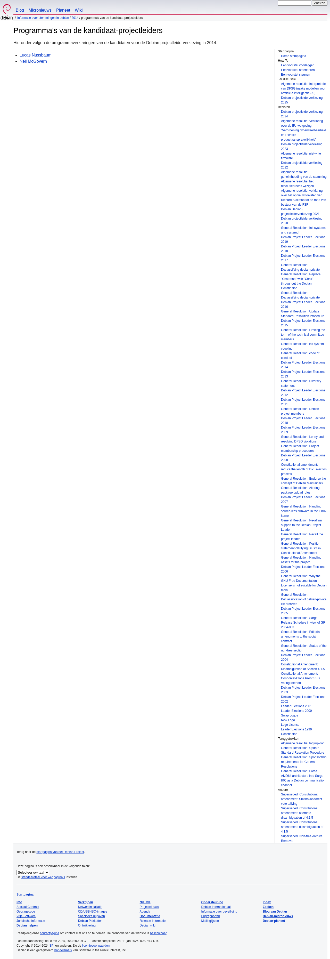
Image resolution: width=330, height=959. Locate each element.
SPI (52, 945)
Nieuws (145, 902)
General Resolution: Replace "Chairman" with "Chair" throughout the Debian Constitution (300, 281)
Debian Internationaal (215, 907)
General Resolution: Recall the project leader (302, 537)
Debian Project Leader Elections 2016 (303, 304)
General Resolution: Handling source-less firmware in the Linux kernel (303, 511)
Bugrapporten (210, 916)
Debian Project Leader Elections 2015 (303, 323)
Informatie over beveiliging (219, 911)
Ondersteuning (212, 902)
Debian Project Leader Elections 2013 (303, 374)
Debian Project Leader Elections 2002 (303, 699)
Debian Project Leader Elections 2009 (303, 430)
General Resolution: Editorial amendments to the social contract (300, 636)
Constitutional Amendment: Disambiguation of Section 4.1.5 (303, 667)
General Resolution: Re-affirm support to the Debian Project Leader (301, 525)
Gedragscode (25, 911)
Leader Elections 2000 (296, 711)
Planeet (63, 10)
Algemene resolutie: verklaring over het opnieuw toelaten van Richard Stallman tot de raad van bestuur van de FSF (303, 197)
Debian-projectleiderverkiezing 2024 (302, 114)
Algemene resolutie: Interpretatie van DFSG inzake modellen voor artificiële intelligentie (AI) (303, 88)
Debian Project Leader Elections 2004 (303, 657)
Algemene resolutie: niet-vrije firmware (301, 156)
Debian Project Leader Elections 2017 (303, 258)
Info (19, 902)
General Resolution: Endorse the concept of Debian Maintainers (303, 481)
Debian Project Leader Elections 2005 (303, 611)
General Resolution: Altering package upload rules (300, 490)
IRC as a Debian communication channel (303, 783)
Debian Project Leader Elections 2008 (303, 458)
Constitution (289, 734)
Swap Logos (289, 715)
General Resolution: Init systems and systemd (303, 230)
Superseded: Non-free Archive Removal (302, 838)
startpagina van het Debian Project (60, 852)
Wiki (78, 10)
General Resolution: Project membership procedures (300, 448)
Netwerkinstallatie (90, 907)
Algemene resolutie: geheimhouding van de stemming (304, 174)
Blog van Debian (275, 911)
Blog (20, 10)
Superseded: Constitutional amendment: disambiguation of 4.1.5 (302, 826)
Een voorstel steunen (295, 74)
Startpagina (25, 894)
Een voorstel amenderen (298, 70)
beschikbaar (158, 933)
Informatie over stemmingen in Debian (43, 18)
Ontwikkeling (87, 925)
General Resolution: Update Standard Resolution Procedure (302, 314)
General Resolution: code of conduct (300, 355)
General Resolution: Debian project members (300, 411)
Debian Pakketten (90, 921)
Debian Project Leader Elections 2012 (303, 393)
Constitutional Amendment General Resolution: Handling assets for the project (301, 557)
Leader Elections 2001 (296, 706)
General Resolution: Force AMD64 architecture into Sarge (302, 773)
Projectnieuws (149, 907)
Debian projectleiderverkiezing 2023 (302, 146)
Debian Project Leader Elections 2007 (303, 499)
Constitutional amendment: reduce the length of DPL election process (304, 469)
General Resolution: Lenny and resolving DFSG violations (302, 439)
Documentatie (150, 916)
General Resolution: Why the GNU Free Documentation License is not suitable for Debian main (304, 583)
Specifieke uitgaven (91, 916)
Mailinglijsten (210, 921)
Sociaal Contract (27, 907)
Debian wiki (147, 925)
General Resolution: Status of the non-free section (304, 648)
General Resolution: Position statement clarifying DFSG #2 (301, 546)
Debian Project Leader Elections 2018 (303, 249)
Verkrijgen (85, 902)
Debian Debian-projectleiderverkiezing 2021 (300, 211)
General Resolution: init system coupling (302, 346)
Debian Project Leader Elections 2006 (303, 569)
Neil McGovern (33, 61)
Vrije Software (26, 916)
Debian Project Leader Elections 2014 (303, 365)
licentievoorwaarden (96, 945)
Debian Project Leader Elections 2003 (303, 690)
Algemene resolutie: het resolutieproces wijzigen (297, 184)
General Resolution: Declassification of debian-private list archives (303, 599)
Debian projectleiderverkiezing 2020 (302, 221)
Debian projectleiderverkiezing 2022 (302, 165)
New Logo (288, 720)
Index (267, 902)
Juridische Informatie (30, 921)
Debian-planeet (274, 921)
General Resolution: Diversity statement (301, 383)
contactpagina (49, 933)
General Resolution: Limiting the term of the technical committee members (303, 334)
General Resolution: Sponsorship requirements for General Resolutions (303, 761)
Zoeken (268, 907)
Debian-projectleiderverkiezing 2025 (302, 100)
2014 (74, 18)
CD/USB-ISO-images (92, 911)
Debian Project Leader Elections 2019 (303, 239)
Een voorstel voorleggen (297, 65)
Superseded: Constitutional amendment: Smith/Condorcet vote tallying (301, 799)
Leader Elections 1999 (296, 729)
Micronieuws (40, 10)
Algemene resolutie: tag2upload (303, 743)
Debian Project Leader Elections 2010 (303, 420)
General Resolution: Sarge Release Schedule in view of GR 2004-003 (303, 622)
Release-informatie (153, 921)
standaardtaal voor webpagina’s (43, 877)
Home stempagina (293, 56)
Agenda (145, 911)
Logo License (290, 725)
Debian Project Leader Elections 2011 (303, 402)
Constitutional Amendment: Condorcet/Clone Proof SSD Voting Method (300, 678)
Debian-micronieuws (278, 916)
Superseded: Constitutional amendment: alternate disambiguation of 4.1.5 (299, 813)
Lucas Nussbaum (36, 55)
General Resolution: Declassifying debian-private (300, 267)
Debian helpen (27, 925)
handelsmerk (63, 950)
